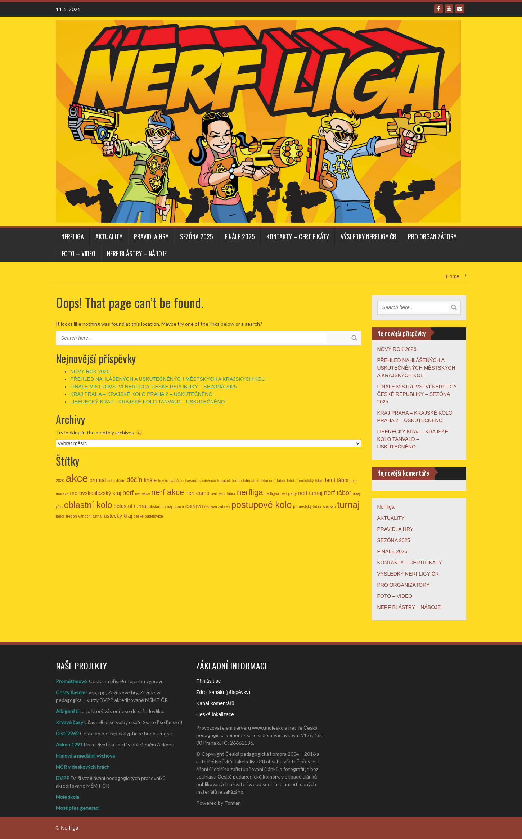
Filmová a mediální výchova (85, 756)
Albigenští (67, 711)
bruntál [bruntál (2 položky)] (97, 480)
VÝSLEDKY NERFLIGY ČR (368, 236)
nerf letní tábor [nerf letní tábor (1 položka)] (223, 493)
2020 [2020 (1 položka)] (60, 480)
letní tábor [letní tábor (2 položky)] (337, 480)
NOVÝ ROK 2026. (90, 371)
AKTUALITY (108, 236)
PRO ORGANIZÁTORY (432, 236)
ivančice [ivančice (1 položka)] (177, 480)
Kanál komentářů (215, 703)
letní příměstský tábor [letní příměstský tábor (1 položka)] (305, 480)
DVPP (62, 778)
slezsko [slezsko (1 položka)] (329, 506)
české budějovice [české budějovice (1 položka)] (148, 516)
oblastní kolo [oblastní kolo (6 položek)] (88, 505)
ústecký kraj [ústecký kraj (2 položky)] (118, 516)
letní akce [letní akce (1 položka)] (251, 480)
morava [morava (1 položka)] (62, 493)
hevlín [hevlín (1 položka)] (163, 480)
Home (452, 276)
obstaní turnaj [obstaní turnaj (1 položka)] (160, 506)
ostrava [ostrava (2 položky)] (194, 506)
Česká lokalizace (215, 714)
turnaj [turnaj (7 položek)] (348, 505)
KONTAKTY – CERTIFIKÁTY (297, 236)
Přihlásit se (208, 681)
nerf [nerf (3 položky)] (128, 492)
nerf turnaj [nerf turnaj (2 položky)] (310, 493)
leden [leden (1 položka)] (237, 480)
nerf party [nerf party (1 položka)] (288, 493)
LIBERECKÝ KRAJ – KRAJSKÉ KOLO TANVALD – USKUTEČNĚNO (147, 402)
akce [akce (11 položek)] (77, 478)
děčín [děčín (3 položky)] (135, 479)
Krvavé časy (69, 722)
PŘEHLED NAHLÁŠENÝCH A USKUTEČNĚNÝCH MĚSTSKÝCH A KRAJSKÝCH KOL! (168, 379)
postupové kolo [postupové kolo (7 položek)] (261, 505)
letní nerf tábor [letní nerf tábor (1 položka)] (273, 480)
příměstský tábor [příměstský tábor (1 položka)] (307, 506)
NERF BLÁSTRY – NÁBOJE (137, 253)
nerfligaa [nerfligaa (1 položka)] (272, 493)
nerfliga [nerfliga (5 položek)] (250, 492)
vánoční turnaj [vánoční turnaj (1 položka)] (90, 516)
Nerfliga (72, 236)
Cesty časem (70, 692)
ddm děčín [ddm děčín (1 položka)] (116, 480)
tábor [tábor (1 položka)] (60, 516)
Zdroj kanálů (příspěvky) (223, 692)
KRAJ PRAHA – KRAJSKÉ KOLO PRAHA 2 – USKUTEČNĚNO (141, 394)
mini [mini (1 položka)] (353, 480)
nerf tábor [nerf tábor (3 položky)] (337, 492)
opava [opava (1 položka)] (179, 506)
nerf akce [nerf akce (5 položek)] (167, 492)
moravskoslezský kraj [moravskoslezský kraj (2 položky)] (95, 493)
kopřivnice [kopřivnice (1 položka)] (207, 480)
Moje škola (67, 797)
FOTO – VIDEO (78, 253)
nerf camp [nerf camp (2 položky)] (197, 493)
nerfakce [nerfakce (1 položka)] (142, 493)
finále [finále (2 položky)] (150, 480)
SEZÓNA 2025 (196, 236)
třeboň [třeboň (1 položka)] (71, 516)
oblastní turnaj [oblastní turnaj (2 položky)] (130, 506)
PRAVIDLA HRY (151, 236)
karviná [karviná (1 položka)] (191, 480)
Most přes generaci (77, 808)
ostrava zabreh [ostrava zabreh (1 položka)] (217, 506)
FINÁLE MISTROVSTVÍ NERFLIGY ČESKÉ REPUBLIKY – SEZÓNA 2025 (153, 386)
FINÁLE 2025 (240, 236)
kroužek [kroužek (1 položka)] (224, 480)
